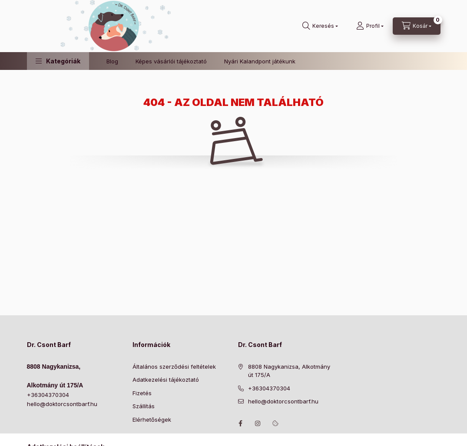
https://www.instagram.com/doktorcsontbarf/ (258, 423)
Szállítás (143, 406)
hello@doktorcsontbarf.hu (62, 403)
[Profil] (370, 26)
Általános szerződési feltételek (174, 366)
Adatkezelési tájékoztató (165, 379)
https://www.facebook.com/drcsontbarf (240, 423)
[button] (58, 61)
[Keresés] (320, 26)
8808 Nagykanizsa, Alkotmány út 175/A (289, 371)
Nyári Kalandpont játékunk (259, 61)
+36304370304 (48, 394)
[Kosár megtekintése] (417, 26)
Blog (112, 61)
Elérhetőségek (151, 419)
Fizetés (142, 393)
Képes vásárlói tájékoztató (171, 61)
